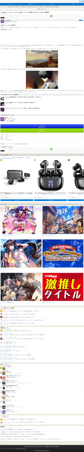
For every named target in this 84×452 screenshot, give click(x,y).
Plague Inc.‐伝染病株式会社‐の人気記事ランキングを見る (8, 357)
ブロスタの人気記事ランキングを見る (6, 353)
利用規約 (31, 446)
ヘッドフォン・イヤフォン (5, 157)
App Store (42, 126)
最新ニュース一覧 (24, 6)
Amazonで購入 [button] (16, 200)
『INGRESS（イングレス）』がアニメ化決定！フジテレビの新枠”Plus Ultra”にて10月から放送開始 (43, 6)
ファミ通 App (4, 2)
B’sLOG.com (57, 446)
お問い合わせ (26, 446)
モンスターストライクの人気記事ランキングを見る (8, 349)
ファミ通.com (51, 446)
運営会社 (34, 446)
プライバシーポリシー (40, 446)
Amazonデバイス (21, 157)
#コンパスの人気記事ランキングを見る (6, 333)
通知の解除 (47, 446)
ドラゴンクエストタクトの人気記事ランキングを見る (8, 361)
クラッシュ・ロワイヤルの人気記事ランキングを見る (8, 345)
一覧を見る (81, 204)
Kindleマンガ (14, 157)
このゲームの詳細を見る (10, 120)
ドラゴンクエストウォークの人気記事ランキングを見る (8, 337)
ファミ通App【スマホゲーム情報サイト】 (13, 6)
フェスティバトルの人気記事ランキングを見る (7, 341)
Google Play (42, 130)
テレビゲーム (28, 157)
